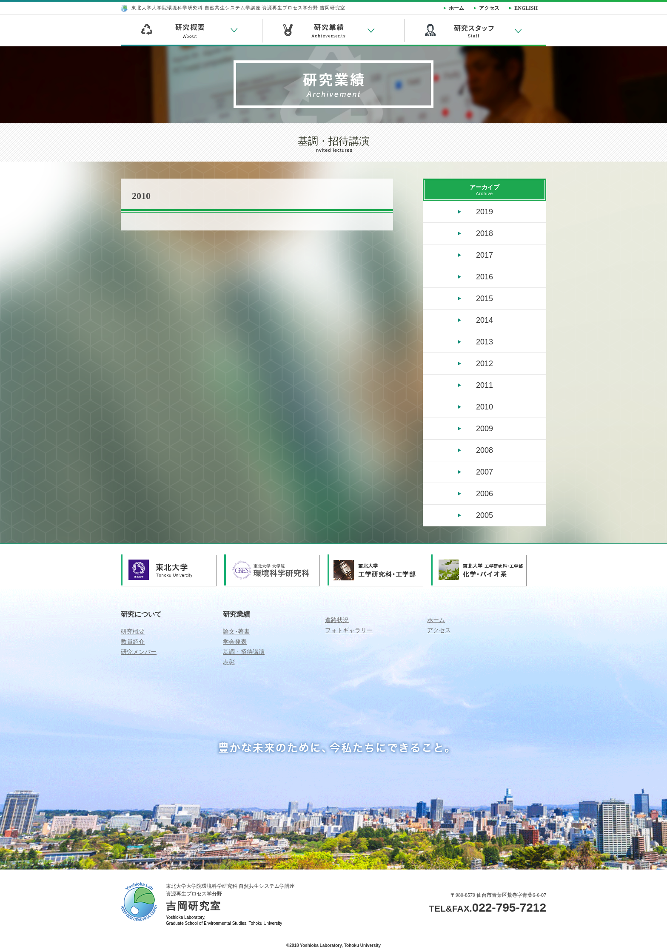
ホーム (436, 620)
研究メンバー (139, 652)
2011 (484, 385)
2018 (484, 233)
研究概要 (133, 631)
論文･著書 (236, 631)
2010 (484, 407)
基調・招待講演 (244, 652)
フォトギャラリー (349, 630)
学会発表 (235, 642)
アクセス (439, 630)
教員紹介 (133, 642)
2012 (484, 363)
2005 (484, 515)
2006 (484, 493)
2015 (484, 298)
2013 (484, 342)
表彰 (229, 662)
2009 (484, 428)
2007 (484, 472)
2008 (484, 450)
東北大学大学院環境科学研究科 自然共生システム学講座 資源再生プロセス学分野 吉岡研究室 (233, 7)
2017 (484, 255)
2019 (484, 211)
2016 (484, 277)
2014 (484, 320)
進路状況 (337, 620)
